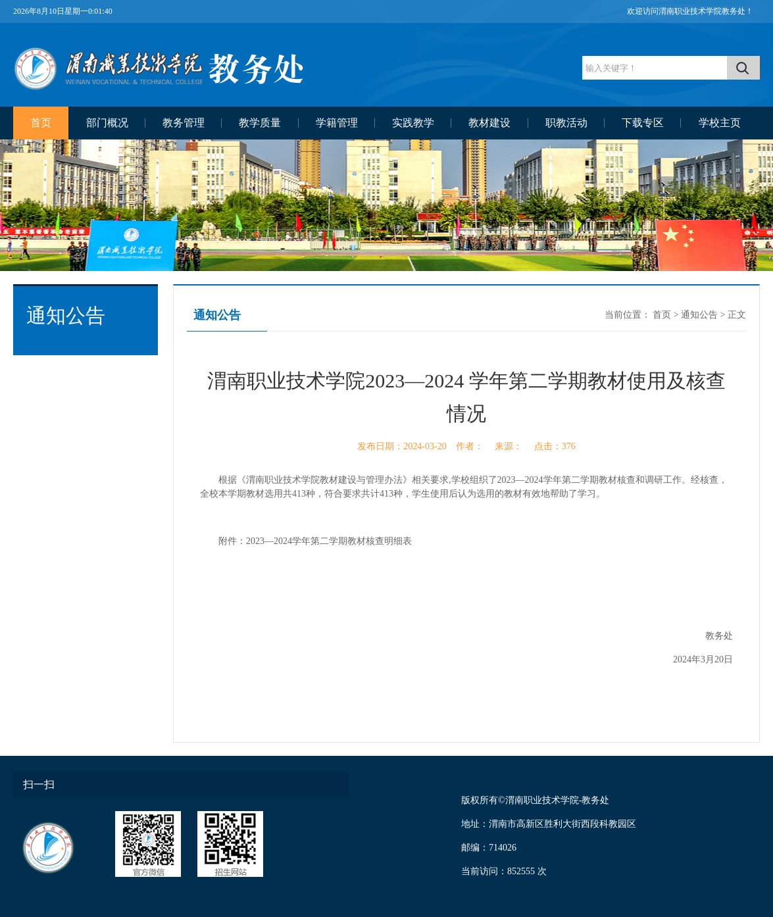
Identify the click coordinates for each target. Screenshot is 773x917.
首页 (40, 122)
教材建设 (489, 122)
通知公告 (699, 315)
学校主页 (720, 122)
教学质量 (260, 122)
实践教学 (413, 122)
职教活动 (566, 122)
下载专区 (643, 122)
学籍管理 (337, 122)
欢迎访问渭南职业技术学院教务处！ (690, 11)
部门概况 (107, 122)
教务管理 (183, 122)
